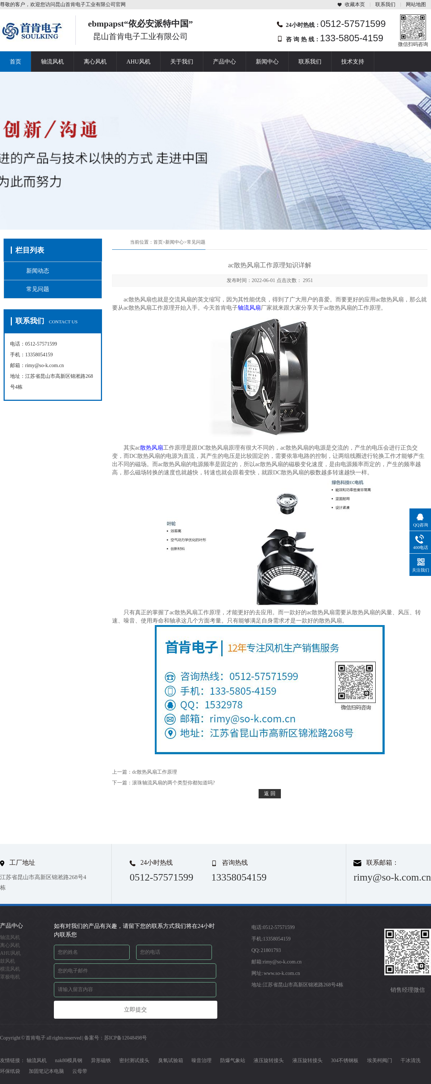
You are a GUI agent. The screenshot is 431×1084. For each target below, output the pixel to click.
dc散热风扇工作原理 (154, 772)
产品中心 (224, 61)
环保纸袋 (10, 1071)
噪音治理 (201, 1060)
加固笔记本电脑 (46, 1071)
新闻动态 (37, 271)
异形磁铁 (101, 1060)
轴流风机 (52, 61)
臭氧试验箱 (170, 1060)
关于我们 (181, 61)
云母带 (79, 1071)
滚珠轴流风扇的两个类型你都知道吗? (173, 782)
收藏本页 (355, 4)
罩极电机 (10, 977)
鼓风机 (7, 961)
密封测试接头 (134, 1060)
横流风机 (10, 969)
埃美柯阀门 (379, 1060)
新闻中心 (267, 61)
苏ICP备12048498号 (125, 1038)
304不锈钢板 (344, 1060)
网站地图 (416, 4)
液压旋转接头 (269, 1060)
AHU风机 (138, 61)
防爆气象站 (232, 1060)
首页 (15, 61)
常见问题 (37, 289)
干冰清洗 (410, 1060)
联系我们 (385, 4)
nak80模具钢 (68, 1060)
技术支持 (352, 61)
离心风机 (95, 61)
